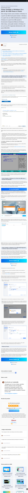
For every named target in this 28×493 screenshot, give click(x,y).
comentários (18, 408)
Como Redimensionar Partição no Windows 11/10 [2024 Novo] (20, 475)
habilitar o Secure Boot (17, 146)
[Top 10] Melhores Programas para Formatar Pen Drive (7, 487)
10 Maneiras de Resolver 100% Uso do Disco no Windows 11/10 (7, 475)
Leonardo (4, 45)
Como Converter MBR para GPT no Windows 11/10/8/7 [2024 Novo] (20, 487)
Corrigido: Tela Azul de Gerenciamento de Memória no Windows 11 (13, 439)
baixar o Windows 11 (4, 59)
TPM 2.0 (23, 146)
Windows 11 (3, 57)
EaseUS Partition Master (4, 256)
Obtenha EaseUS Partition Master (14, 411)
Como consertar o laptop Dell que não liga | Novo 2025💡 (11, 454)
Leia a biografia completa (11, 393)
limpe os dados (7, 273)
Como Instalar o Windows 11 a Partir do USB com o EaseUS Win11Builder (15, 53)
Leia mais (13, 422)
